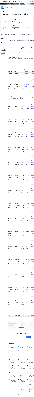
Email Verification (24, 34)
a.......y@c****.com (27, 123)
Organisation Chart (7, 34)
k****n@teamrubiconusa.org (26, 73)
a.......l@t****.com (27, 274)
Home (10, 1)
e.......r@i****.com (27, 104)
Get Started (30, 1)
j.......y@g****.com (27, 134)
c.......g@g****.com (27, 235)
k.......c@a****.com (27, 300)
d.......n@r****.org (27, 222)
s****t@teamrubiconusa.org (26, 69)
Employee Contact (13, 34)
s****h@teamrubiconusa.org (26, 88)
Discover (22, 1)
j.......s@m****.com (27, 272)
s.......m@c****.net (27, 302)
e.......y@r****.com (27, 110)
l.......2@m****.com (27, 289)
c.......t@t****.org (27, 175)
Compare (18, 1)
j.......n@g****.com (27, 190)
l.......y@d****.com (27, 278)
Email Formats (18, 34)
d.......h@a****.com (27, 106)
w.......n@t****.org (27, 263)
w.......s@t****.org (27, 132)
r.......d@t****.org (27, 306)
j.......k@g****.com (27, 119)
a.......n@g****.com (27, 194)
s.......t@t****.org (27, 248)
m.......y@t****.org (27, 261)
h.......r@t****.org (27, 151)
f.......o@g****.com (27, 291)
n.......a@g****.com (27, 205)
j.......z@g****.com (27, 121)
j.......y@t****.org (27, 138)
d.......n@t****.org (27, 108)
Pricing (13, 1)
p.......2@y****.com (27, 233)
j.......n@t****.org (27, 207)
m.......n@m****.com (28, 287)
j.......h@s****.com (27, 164)
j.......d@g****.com (27, 250)
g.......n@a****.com (27, 276)
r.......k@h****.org (27, 160)
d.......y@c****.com (27, 166)
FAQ (15, 1)
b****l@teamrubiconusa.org (26, 62)
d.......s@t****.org (27, 259)
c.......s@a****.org (27, 192)
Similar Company (29, 34)
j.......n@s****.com (27, 136)
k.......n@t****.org (27, 177)
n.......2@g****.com (27, 147)
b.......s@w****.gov (27, 231)
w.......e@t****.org (27, 216)
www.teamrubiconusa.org (16, 22)
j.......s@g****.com (27, 244)
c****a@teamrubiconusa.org (26, 75)
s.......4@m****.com (27, 203)
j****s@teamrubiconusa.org (26, 71)
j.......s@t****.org (27, 220)
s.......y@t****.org (27, 162)
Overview (2, 34)
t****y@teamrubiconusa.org (26, 84)
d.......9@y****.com (27, 149)
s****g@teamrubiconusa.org (26, 86)
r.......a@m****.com (27, 188)
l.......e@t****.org (27, 315)
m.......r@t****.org (27, 218)
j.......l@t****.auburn (28, 304)
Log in (27, 1)
